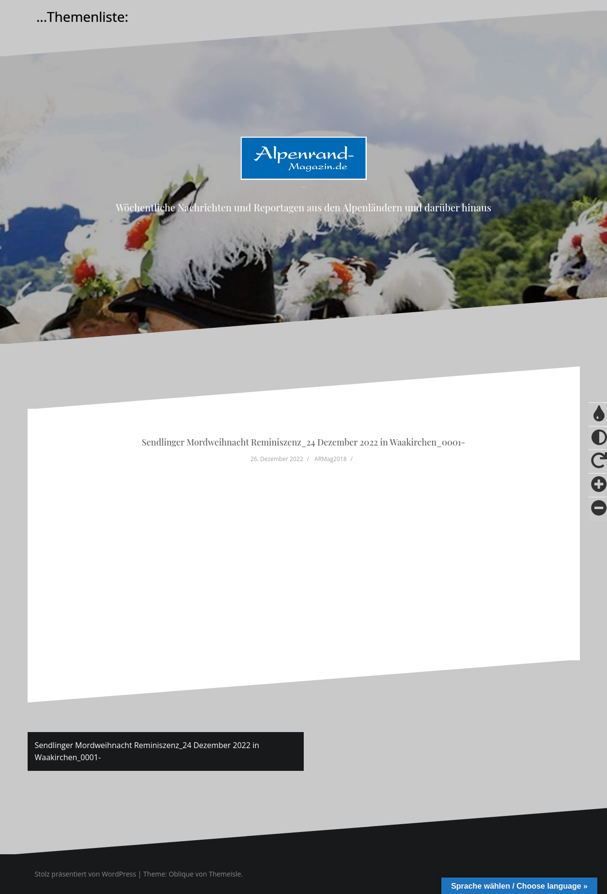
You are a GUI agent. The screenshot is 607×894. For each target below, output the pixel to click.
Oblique (181, 873)
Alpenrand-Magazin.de (303, 187)
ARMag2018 (330, 459)
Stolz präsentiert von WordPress (85, 873)
